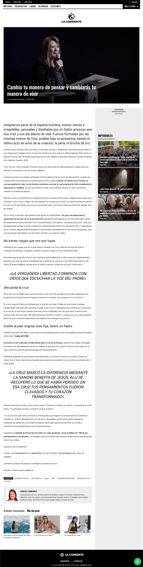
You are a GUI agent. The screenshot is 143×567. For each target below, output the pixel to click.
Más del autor (33, 510)
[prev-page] (5, 542)
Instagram (118, 110)
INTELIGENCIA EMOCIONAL (66, 478)
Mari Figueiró (104, 192)
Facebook (119, 114)
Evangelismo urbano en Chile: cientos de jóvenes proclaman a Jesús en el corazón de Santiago (118, 160)
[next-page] (8, 542)
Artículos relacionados (14, 510)
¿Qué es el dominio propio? (43, 535)
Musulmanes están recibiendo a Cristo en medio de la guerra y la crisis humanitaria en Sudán (118, 213)
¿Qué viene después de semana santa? (116, 188)
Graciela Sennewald (17, 99)
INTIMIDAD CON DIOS (22, 478)
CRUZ (53, 478)
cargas (46, 478)
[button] (133, 2)
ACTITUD (8, 481)
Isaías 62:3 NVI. (22, 336)
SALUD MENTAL (36, 478)
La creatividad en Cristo (72, 535)
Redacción (103, 165)
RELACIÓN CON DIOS (83, 478)
